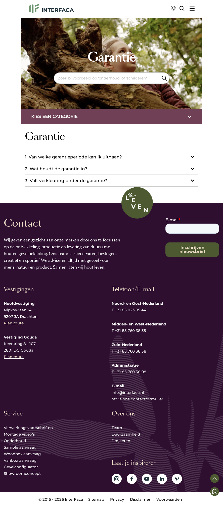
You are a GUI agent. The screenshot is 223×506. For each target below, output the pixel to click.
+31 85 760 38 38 (130, 351)
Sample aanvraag (20, 447)
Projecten (121, 440)
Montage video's (19, 434)
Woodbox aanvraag (22, 453)
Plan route (14, 323)
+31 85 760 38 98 (130, 371)
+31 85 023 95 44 (130, 310)
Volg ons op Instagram (117, 479)
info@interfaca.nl (128, 392)
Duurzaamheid (126, 434)
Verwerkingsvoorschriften (28, 427)
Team (117, 427)
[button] (192, 8)
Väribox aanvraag (20, 460)
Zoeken (164, 78)
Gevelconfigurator (21, 467)
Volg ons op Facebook (132, 479)
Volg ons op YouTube (147, 479)
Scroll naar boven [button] (214, 478)
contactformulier (147, 399)
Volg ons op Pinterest (177, 479)
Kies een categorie (54, 116)
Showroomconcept (23, 473)
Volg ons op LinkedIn (162, 479)
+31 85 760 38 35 (130, 330)
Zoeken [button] (182, 9)
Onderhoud (15, 440)
